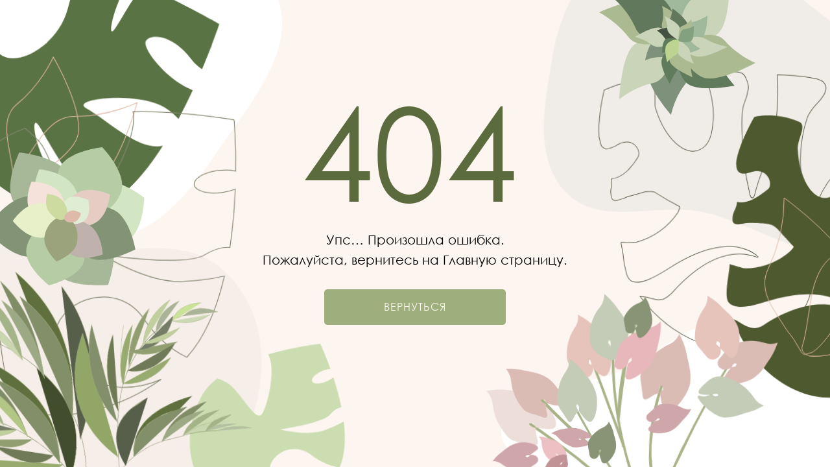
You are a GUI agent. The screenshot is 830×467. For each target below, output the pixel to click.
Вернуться (415, 306)
